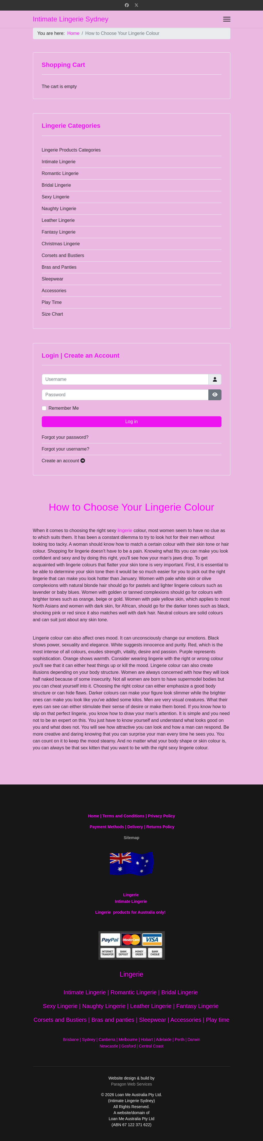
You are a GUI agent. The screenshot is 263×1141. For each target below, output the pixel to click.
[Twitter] (137, 5)
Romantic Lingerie (60, 173)
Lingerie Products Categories (71, 150)
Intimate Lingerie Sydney (70, 19)
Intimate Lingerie (59, 161)
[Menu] (226, 19)
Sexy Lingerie (56, 196)
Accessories (54, 290)
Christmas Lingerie (61, 243)
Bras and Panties (59, 267)
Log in (131, 421)
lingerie (125, 530)
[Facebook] (127, 5)
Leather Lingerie (58, 220)
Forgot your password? (65, 437)
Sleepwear (53, 278)
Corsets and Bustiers (63, 255)
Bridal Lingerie (56, 185)
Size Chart (52, 314)
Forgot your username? (65, 449)
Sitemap (131, 837)
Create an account (63, 460)
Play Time (52, 302)
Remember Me (64, 408)
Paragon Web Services (131, 1084)
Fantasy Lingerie (59, 232)
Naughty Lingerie (59, 208)
